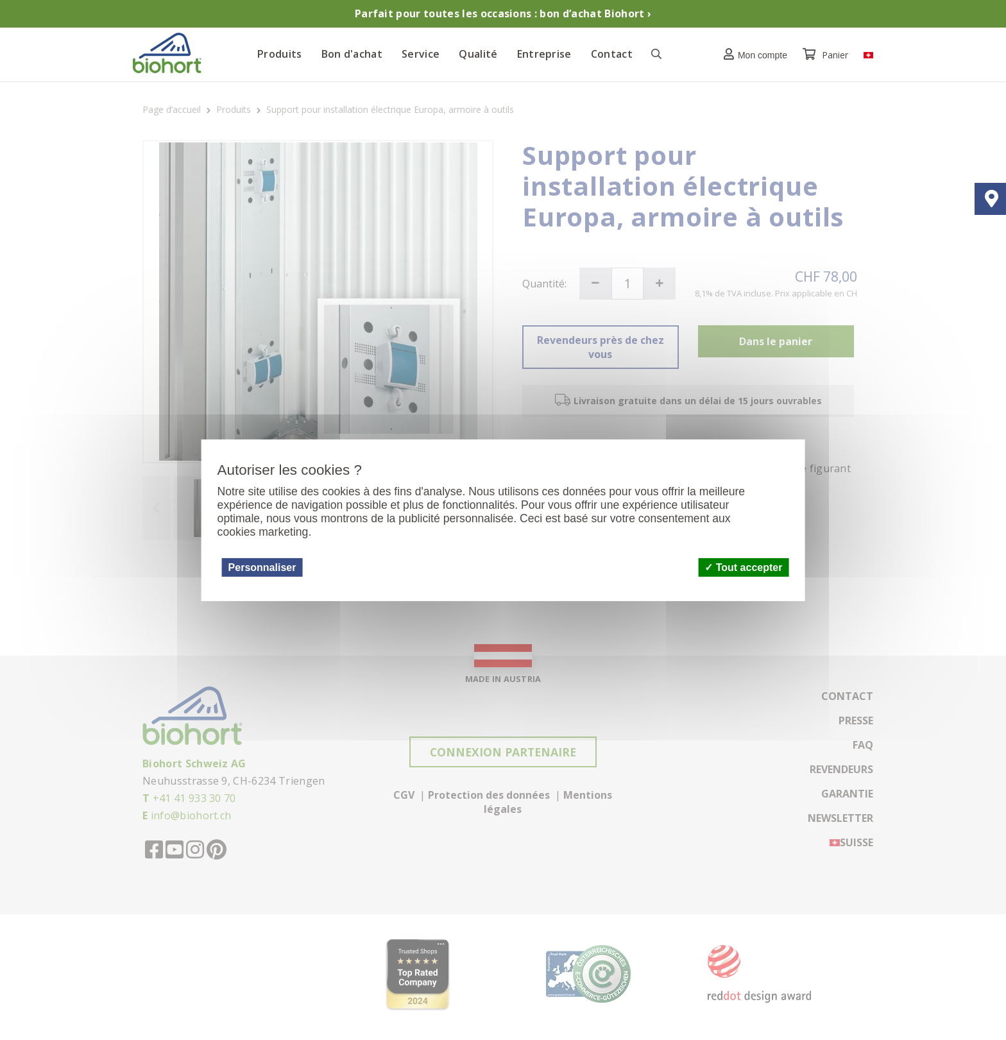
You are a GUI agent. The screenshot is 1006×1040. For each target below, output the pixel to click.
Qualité (478, 54)
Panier (827, 55)
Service (420, 54)
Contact (612, 54)
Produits (279, 54)
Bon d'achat (352, 54)
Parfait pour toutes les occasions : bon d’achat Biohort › (503, 13)
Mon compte (752, 54)
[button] (752, 54)
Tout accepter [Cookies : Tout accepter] (743, 566)
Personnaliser (262, 566)
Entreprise (544, 54)
